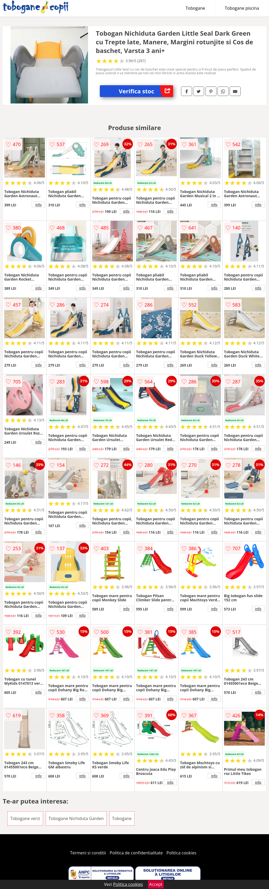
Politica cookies (181, 853)
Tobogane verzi (25, 818)
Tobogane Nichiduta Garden (76, 818)
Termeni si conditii (88, 853)
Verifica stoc (146, 91)
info (38, 204)
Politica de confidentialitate (136, 853)
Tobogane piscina (242, 8)
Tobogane (195, 8)
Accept (155, 884)
